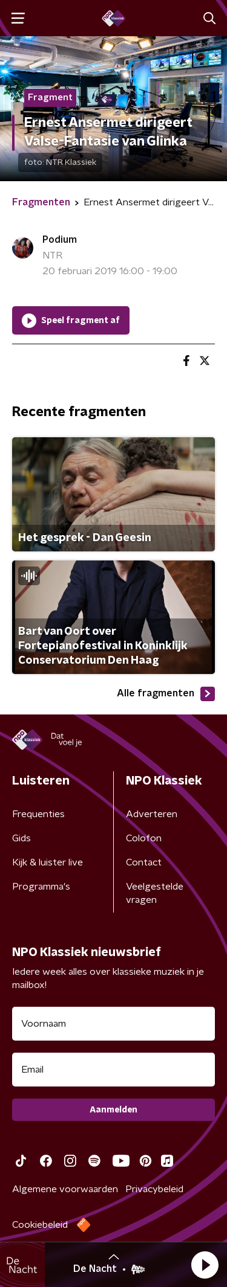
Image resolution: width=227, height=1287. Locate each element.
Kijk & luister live (47, 862)
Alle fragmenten (166, 694)
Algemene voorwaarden (65, 1189)
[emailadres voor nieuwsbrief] (113, 1069)
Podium (59, 240)
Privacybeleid (154, 1189)
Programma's (41, 886)
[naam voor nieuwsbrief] (113, 1024)
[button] (204, 1264)
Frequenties (38, 814)
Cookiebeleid (40, 1225)
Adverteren (151, 814)
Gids (21, 838)
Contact (144, 862)
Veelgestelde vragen (154, 893)
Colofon (144, 838)
